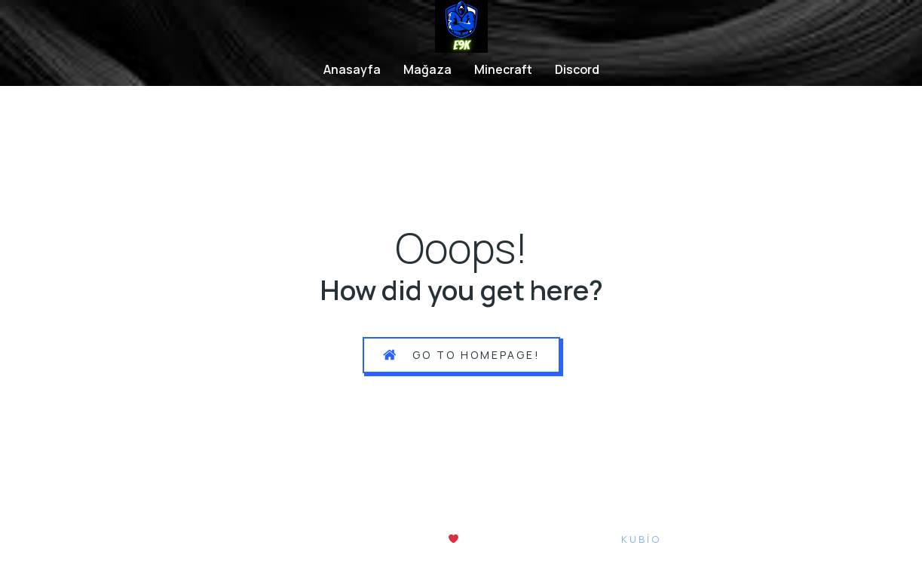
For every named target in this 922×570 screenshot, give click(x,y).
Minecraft (503, 69)
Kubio (641, 539)
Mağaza (427, 69)
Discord (577, 69)
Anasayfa (352, 69)
